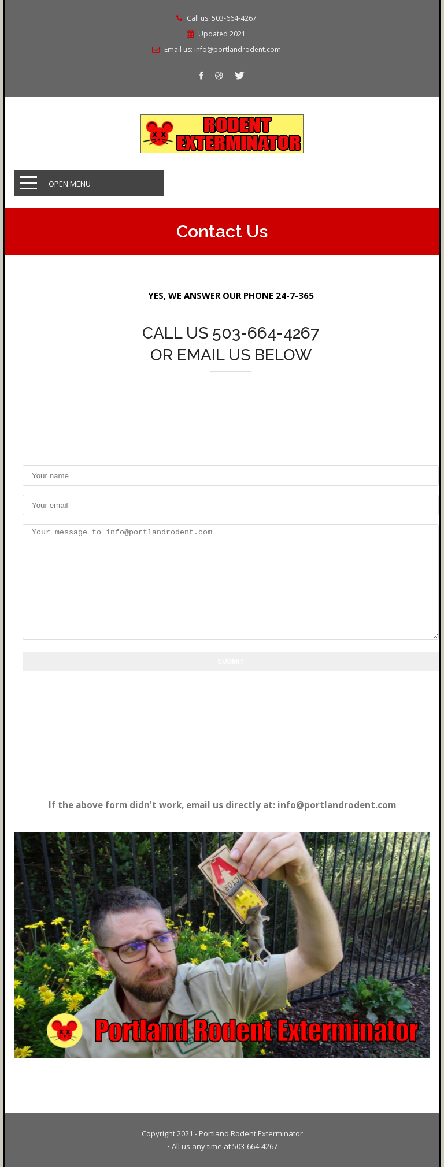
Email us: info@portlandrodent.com (222, 49)
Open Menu (70, 184)
